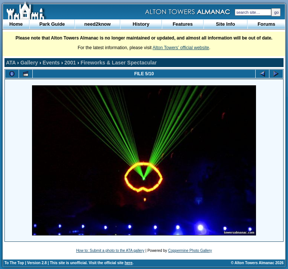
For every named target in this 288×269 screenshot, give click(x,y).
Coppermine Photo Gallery (190, 251)
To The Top (14, 263)
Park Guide (52, 24)
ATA (11, 63)
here (128, 263)
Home (16, 24)
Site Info (225, 24)
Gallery (29, 63)
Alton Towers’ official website (181, 47)
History (141, 24)
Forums (266, 24)
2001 (70, 63)
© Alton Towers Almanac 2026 (257, 263)
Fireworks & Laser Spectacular (119, 63)
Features (183, 24)
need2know (97, 24)
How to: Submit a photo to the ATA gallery (110, 251)
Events (51, 63)
